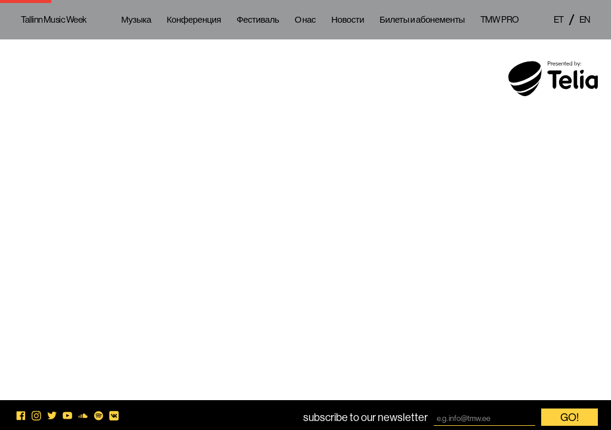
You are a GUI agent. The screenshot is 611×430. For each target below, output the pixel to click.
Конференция (193, 19)
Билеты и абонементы (422, 19)
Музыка (136, 19)
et (559, 19)
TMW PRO (499, 19)
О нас (305, 19)
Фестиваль (257, 19)
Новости (347, 19)
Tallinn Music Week (54, 19)
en (584, 19)
